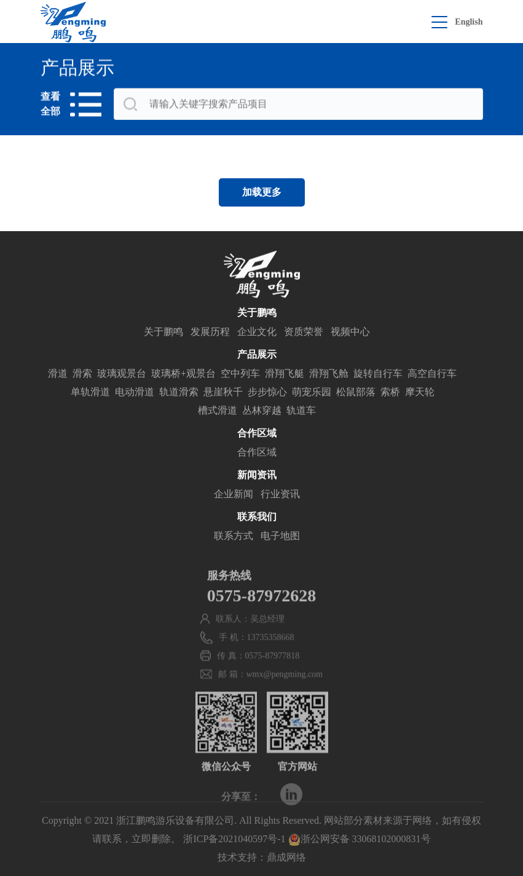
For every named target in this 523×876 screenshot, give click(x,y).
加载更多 (261, 192)
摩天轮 (420, 394)
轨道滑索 (179, 394)
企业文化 (257, 333)
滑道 (58, 375)
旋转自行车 (378, 375)
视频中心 (350, 333)
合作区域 (257, 454)
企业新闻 (233, 496)
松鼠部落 (356, 394)
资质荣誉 (303, 333)
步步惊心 (267, 394)
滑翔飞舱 (328, 375)
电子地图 (280, 537)
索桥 (390, 394)
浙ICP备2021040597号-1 (234, 839)
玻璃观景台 (121, 375)
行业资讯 (280, 496)
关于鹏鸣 (163, 333)
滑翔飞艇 (284, 375)
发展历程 (210, 333)
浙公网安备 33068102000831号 (359, 839)
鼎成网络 (286, 857)
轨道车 (301, 412)
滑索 (82, 375)
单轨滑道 (90, 394)
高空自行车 (432, 375)
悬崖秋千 (223, 394)
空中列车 (240, 375)
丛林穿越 (261, 412)
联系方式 (233, 537)
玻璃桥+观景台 (183, 375)
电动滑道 (134, 394)
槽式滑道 (217, 412)
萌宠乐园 (311, 394)
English (468, 21)
